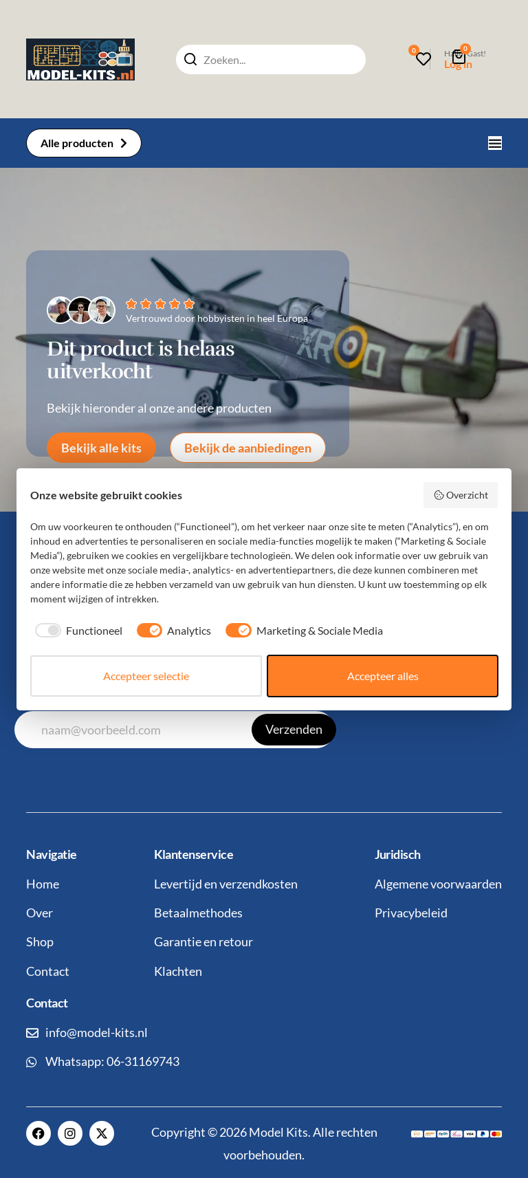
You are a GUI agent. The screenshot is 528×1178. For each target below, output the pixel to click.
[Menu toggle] (495, 143)
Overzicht (461, 495)
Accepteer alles (383, 675)
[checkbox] (76, 630)
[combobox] (271, 59)
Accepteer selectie (146, 675)
